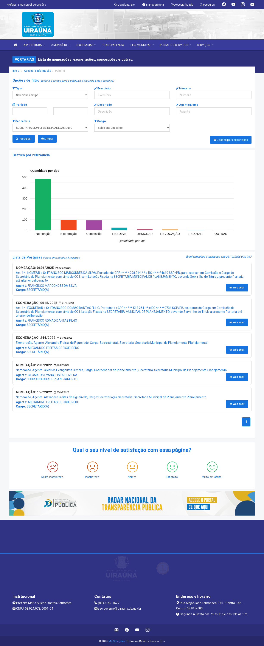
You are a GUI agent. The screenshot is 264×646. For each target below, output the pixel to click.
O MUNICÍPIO (60, 44)
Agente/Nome (187, 104)
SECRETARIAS (86, 44)
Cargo (100, 121)
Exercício (102, 88)
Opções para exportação (231, 139)
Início (15, 70)
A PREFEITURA (33, 44)
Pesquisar (23, 138)
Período (19, 104)
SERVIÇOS (205, 44)
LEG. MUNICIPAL (142, 44)
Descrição (103, 104)
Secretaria (21, 121)
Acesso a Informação (37, 70)
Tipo (17, 88)
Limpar (47, 138)
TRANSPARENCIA (113, 44)
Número (183, 88)
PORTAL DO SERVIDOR (175, 44)
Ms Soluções (117, 640)
